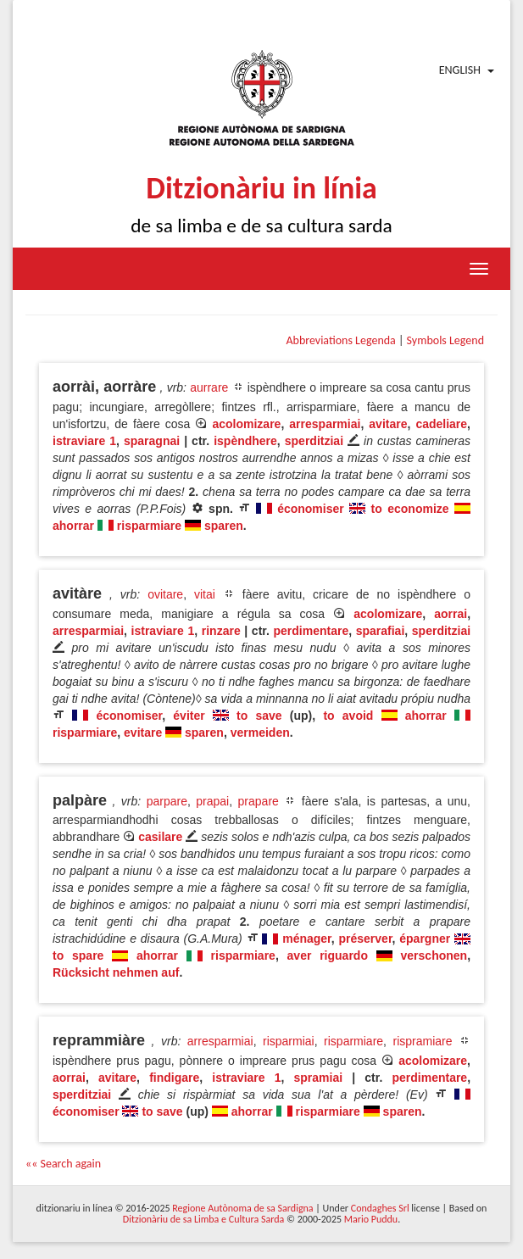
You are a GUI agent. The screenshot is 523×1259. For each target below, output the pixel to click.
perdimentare (310, 631)
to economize (410, 508)
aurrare (209, 387)
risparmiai (288, 1041)
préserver (365, 938)
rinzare (221, 631)
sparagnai (152, 441)
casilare (160, 837)
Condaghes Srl (380, 1208)
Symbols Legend (445, 340)
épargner (424, 938)
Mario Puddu (371, 1219)
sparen (223, 525)
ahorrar (73, 525)
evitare (143, 732)
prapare (258, 801)
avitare (388, 424)
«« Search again (63, 1163)
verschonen (434, 955)
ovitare (165, 594)
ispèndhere (245, 441)
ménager (306, 938)
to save (259, 715)
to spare (78, 955)
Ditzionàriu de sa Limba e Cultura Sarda (203, 1219)
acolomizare (246, 424)
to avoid (348, 715)
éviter (188, 715)
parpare (167, 801)
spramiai (318, 1077)
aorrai (450, 614)
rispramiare (423, 1041)
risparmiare (149, 525)
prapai (212, 801)
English (460, 70)
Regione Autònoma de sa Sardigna (242, 1208)
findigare (174, 1077)
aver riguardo (327, 955)
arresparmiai (324, 424)
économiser (310, 508)
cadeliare (441, 424)
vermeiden (260, 732)
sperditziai (314, 441)
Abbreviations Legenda (340, 340)
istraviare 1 (84, 441)
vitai (204, 594)
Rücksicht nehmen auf (116, 972)
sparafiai (380, 631)
